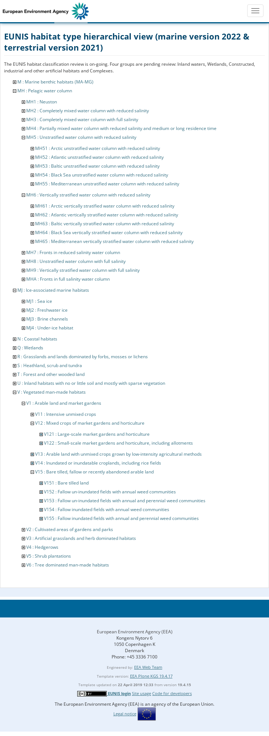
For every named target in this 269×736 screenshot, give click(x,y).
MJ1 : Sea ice (39, 301)
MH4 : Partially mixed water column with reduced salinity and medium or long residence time (121, 128)
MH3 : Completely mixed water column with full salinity (82, 119)
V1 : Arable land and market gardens (63, 403)
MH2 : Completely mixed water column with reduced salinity (87, 110)
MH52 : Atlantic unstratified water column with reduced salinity (99, 157)
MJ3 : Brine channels (47, 319)
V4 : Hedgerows (42, 547)
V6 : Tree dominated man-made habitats (67, 565)
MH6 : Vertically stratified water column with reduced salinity (88, 195)
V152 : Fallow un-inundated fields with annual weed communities (110, 492)
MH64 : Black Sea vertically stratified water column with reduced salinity (109, 232)
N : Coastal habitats (37, 339)
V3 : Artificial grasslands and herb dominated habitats (81, 538)
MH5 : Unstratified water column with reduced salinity (81, 137)
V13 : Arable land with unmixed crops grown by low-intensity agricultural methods (118, 454)
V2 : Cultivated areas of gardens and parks (69, 529)
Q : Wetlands (30, 348)
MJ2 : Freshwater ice (47, 310)
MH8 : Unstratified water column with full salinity (76, 261)
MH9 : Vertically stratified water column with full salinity (83, 270)
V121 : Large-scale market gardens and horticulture (97, 434)
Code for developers (172, 693)
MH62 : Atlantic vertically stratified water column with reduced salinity (106, 215)
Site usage (141, 693)
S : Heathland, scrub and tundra (49, 365)
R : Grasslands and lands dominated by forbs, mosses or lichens (82, 356)
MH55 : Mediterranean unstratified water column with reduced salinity (107, 184)
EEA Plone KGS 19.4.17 (151, 676)
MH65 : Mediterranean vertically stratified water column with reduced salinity (114, 241)
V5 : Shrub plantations (48, 556)
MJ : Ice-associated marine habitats (53, 290)
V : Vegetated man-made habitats (51, 392)
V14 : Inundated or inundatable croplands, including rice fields (98, 463)
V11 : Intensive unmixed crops (65, 414)
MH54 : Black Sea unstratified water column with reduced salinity (101, 175)
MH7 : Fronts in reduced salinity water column (73, 252)
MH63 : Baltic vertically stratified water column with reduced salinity (104, 223)
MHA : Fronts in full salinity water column (68, 279)
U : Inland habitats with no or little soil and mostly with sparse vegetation (91, 383)
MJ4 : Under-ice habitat (49, 328)
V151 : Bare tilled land (66, 483)
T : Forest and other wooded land (51, 374)
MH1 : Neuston (41, 102)
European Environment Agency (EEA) (135, 632)
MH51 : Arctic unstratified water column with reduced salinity (97, 148)
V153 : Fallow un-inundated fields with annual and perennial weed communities (124, 500)
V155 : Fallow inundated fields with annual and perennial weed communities (121, 518)
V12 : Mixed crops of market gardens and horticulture (89, 423)
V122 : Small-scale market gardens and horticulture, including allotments (118, 443)
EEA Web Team (148, 667)
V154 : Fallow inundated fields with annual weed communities (106, 509)
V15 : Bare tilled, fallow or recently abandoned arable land (94, 472)
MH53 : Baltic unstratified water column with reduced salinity (97, 166)
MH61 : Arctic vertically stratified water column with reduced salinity (104, 206)
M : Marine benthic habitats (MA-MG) (55, 82)
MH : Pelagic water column (44, 91)
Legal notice (124, 713)
